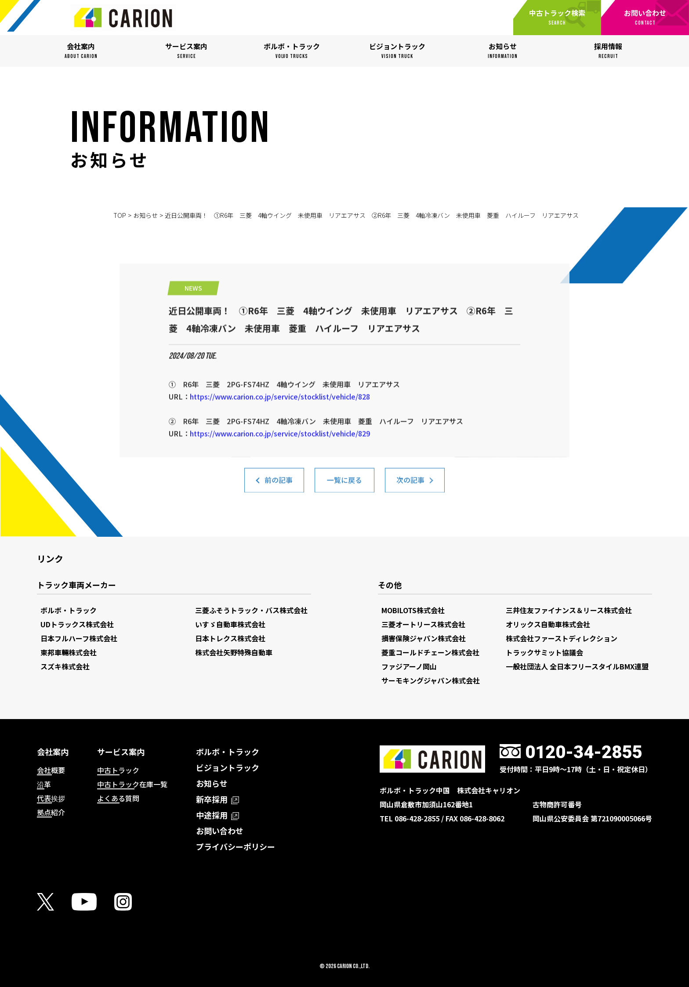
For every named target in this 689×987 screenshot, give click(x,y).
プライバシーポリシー (235, 846)
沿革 (44, 784)
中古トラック (118, 770)
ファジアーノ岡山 (409, 666)
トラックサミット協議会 (544, 652)
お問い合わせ (219, 830)
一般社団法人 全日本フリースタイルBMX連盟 (577, 666)
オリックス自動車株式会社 (548, 624)
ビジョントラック (227, 767)
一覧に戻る (344, 484)
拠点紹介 (51, 812)
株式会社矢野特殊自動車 (233, 652)
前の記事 (279, 484)
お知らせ (145, 215)
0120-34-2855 (583, 752)
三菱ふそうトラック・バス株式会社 (251, 610)
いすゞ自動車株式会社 (230, 624)
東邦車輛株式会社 (68, 652)
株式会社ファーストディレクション (561, 638)
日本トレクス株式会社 (230, 638)
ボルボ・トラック (68, 610)
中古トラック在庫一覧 (132, 784)
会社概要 (51, 770)
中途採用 (217, 815)
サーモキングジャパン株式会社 (430, 680)
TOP (119, 215)
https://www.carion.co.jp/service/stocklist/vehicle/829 (280, 467)
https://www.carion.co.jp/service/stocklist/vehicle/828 (280, 430)
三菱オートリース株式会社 (423, 624)
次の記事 (410, 484)
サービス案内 (121, 751)
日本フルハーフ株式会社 (78, 638)
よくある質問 (118, 798)
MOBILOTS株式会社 (413, 610)
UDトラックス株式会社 (77, 624)
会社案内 (53, 751)
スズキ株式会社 (65, 666)
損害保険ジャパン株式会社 (423, 638)
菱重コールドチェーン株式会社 (430, 652)
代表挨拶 (51, 798)
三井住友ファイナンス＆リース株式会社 (569, 610)
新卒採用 (217, 799)
